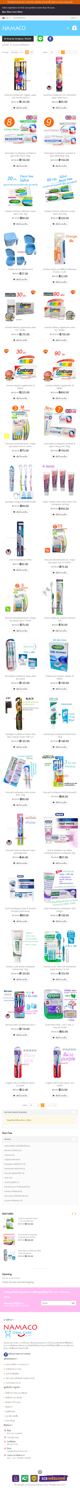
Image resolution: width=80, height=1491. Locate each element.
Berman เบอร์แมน (11, 1150)
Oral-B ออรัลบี (10, 1182)
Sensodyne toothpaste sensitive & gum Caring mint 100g (59, 445)
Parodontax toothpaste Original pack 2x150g (27, 1235)
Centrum (8, 1155)
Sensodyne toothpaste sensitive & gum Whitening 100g (59, 154)
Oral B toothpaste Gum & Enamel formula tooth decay (20, 909)
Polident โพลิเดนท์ (11, 1191)
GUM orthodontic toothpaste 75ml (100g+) (59, 909)
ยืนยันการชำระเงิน (12, 1402)
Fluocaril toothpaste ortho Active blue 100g (20, 793)
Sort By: (5, 52)
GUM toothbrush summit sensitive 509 (59, 619)
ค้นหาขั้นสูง (10, 1420)
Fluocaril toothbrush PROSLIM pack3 (59, 792)
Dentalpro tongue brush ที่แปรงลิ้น (20, 501)
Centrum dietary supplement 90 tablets (59, 386)
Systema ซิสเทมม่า (12, 1200)
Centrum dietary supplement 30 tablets (20, 386)
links (73, 18)
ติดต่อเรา (9, 1407)
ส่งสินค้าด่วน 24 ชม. (14, 1369)
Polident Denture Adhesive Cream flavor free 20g (20, 212)
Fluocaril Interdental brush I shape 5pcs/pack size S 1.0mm (20, 619)
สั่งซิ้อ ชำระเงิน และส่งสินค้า (16, 1393)
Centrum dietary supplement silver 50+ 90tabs (59, 328)
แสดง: (45, 52)
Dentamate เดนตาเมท (13, 1168)
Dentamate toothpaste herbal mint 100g (60, 735)
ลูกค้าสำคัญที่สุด (12, 1373)
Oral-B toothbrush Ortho (20, 559)
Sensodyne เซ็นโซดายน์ (14, 1196)
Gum (6, 1177)
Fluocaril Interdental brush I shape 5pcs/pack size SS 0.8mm (59, 561)
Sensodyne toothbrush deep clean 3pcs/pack (20, 677)
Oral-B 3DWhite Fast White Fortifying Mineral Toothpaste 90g (59, 851)
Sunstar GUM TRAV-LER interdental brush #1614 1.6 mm (60, 968)
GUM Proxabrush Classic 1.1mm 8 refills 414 (28, 1219)
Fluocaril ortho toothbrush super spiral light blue (20, 851)
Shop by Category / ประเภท (17, 38)
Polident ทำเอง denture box (20, 269)
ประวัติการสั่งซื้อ (11, 1416)
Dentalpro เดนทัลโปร (13, 1164)
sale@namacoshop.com (17, 1451)
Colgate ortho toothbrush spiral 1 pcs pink (20, 1084)
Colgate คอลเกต (11, 1159)
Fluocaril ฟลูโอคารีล (12, 1173)
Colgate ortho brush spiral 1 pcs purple (59, 1084)
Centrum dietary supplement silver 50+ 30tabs (20, 328)
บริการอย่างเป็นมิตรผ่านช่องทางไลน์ (20, 1378)
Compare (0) (19, 18)
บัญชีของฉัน (10, 1411)
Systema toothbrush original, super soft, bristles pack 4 (20, 96)
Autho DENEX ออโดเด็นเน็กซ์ (15, 1146)
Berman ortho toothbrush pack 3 (20, 1024)
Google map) (13, 1437)
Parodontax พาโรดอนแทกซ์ (15, 1186)
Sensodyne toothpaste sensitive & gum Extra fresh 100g (20, 154)
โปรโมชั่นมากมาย (13, 1383)
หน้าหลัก (5, 45)
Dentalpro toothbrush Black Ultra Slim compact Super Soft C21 (20, 735)
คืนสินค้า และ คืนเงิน (13, 1397)
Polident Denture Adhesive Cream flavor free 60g (59, 212)
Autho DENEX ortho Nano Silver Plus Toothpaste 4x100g (59, 503)
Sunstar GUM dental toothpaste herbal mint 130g (20, 968)
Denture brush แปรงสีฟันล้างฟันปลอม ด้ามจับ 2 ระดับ (59, 270)
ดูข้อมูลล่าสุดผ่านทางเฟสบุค (17, 1353)
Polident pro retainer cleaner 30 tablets (59, 677)
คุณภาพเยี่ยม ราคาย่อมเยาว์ (17, 1364)
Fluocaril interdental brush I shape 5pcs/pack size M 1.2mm (20, 445)
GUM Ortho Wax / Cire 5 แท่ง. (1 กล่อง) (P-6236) (59, 1026)
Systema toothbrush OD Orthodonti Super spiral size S (59, 96)
